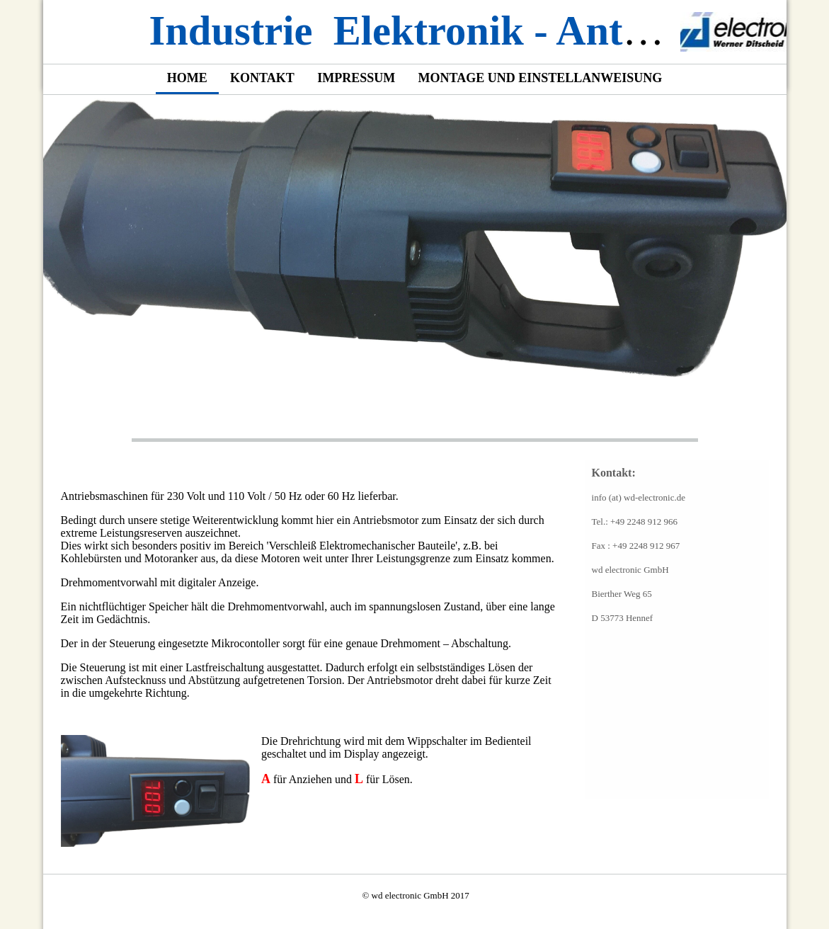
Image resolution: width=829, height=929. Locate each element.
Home (187, 78)
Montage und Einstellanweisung (540, 78)
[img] (733, 32)
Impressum (356, 78)
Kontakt (262, 78)
